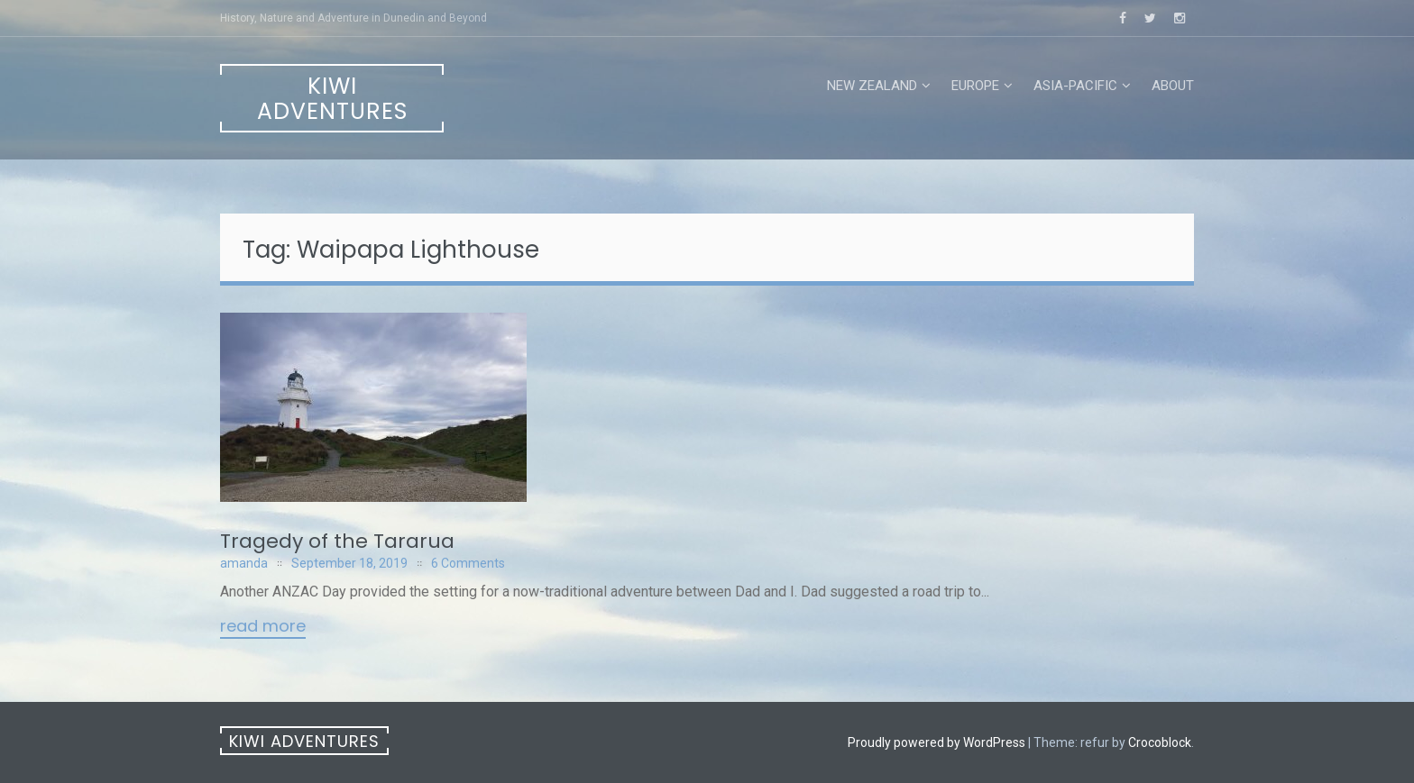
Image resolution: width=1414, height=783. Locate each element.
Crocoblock (1159, 742)
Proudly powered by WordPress (936, 742)
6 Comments (468, 563)
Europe (975, 85)
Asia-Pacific (1075, 85)
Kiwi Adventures (332, 98)
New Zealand (872, 85)
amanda (244, 563)
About (1173, 85)
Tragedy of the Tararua (337, 541)
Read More (263, 627)
